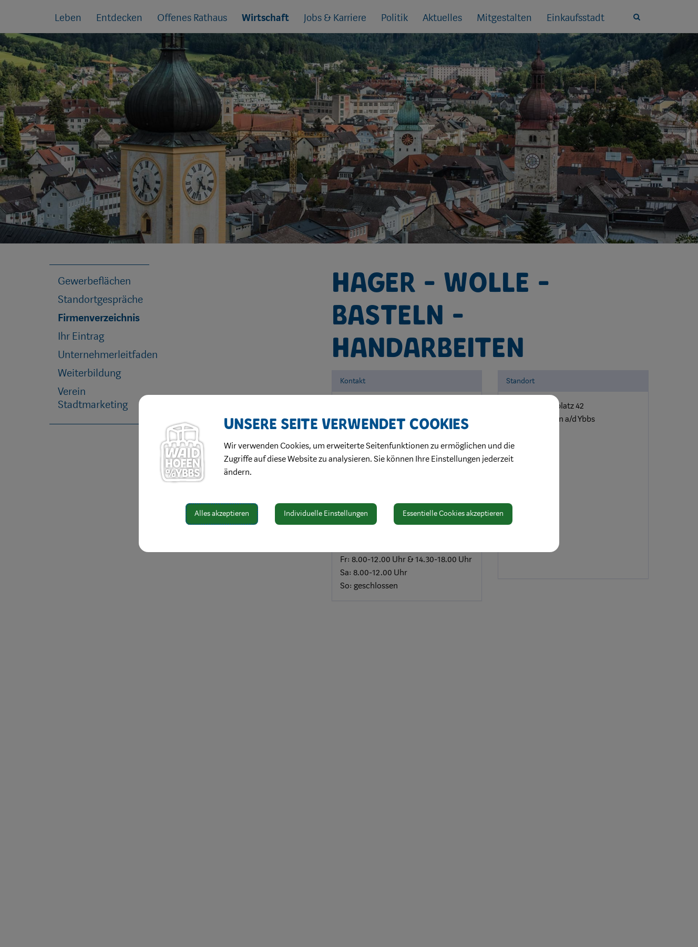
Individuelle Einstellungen (326, 513)
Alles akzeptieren (221, 513)
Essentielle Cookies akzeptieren (453, 513)
